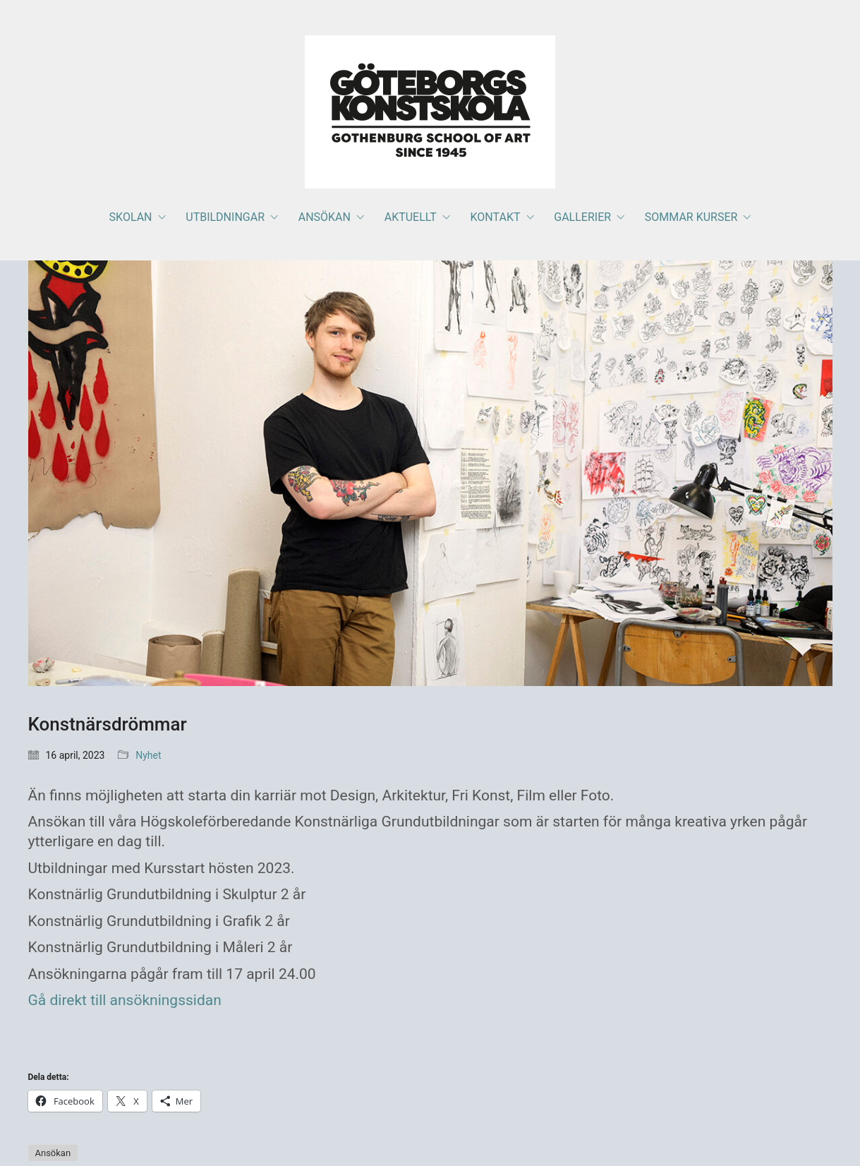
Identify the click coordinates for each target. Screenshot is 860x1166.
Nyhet (148, 755)
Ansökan (53, 1153)
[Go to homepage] (430, 111)
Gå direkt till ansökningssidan (127, 1000)
